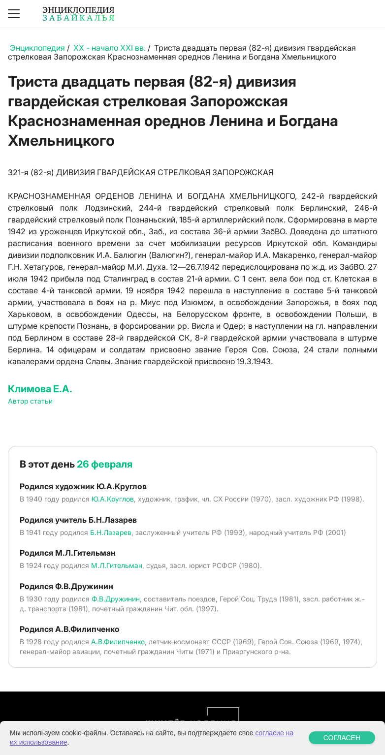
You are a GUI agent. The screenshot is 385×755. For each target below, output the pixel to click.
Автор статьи (30, 401)
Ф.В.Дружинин (116, 599)
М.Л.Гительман (116, 565)
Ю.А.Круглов (113, 499)
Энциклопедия (37, 48)
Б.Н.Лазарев (110, 532)
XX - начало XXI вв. (109, 48)
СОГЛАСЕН (341, 738)
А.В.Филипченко (118, 641)
